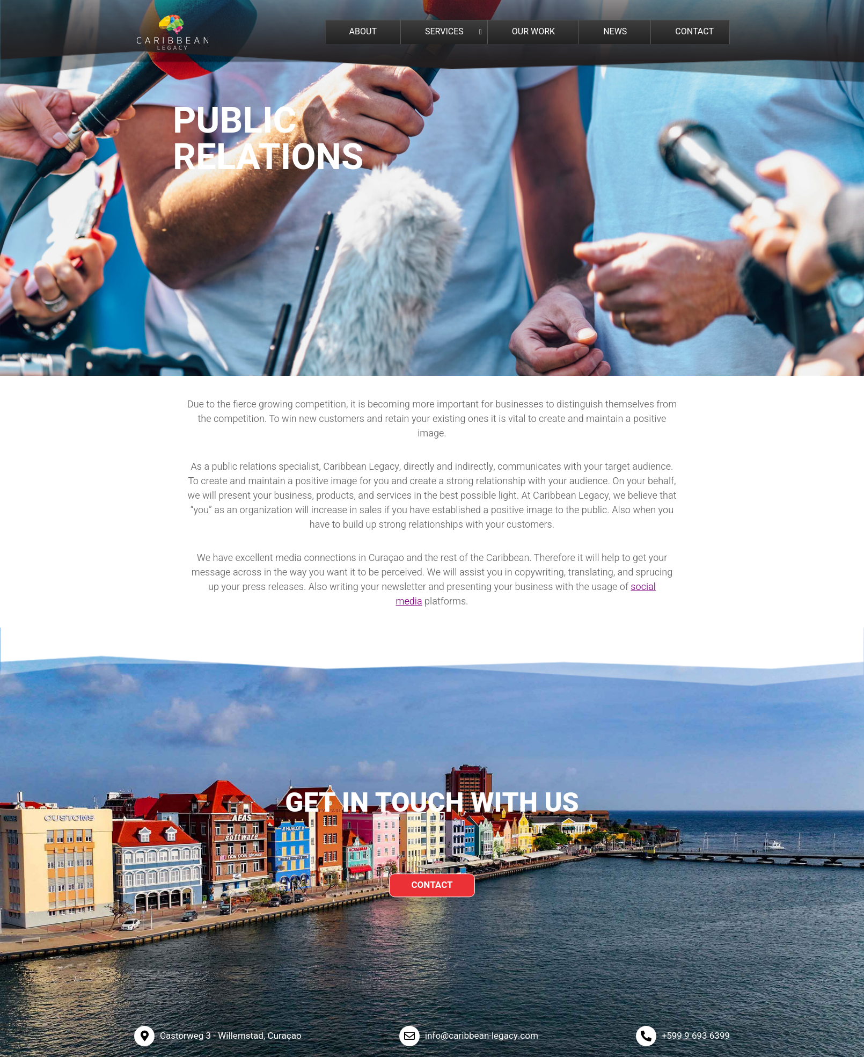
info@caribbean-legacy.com (481, 1036)
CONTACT (431, 885)
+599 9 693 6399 (696, 1036)
